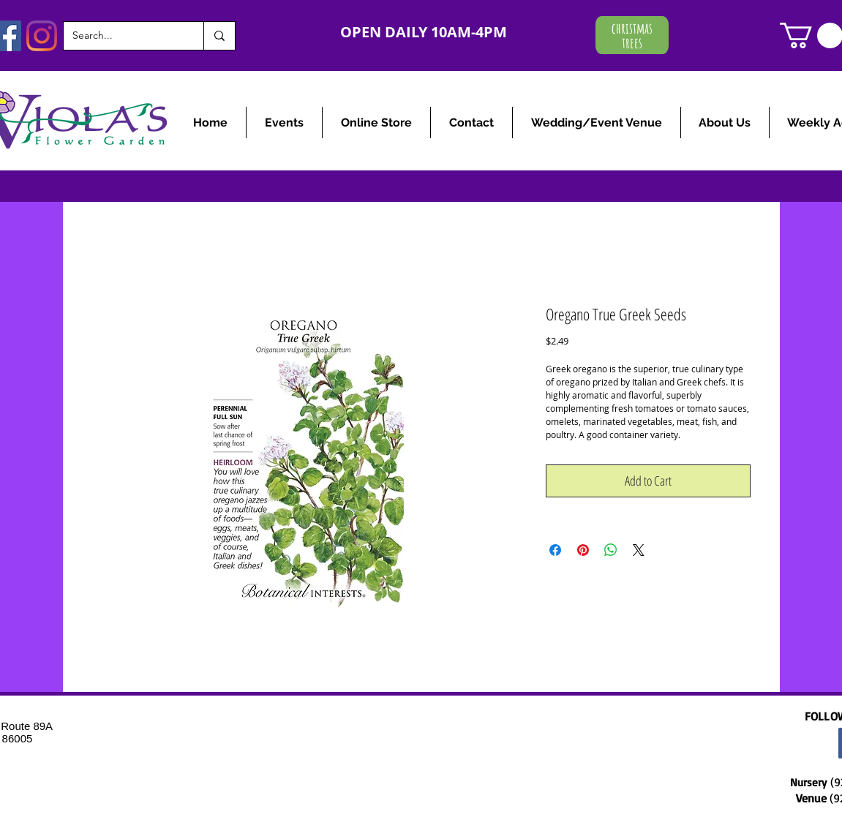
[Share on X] (638, 550)
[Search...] (122, 36)
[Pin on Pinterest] (583, 550)
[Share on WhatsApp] (611, 550)
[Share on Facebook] (555, 550)
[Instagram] (41, 35)
